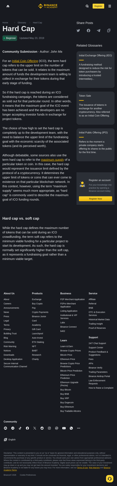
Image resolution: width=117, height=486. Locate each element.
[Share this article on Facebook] (88, 30)
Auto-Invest (37, 338)
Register (98, 6)
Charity (35, 359)
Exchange (36, 299)
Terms (6, 325)
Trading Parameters (98, 372)
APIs (91, 363)
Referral (92, 303)
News (6, 312)
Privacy (7, 329)
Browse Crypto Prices (70, 350)
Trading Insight (96, 324)
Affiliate (92, 299)
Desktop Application (13, 359)
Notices (7, 350)
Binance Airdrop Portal (99, 376)
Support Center (96, 347)
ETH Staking (38, 342)
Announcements (11, 308)
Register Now (95, 199)
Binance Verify (95, 367)
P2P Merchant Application (72, 299)
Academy (36, 325)
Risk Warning (10, 346)
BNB (91, 308)
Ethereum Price (67, 359)
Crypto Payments (40, 312)
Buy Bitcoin (65, 389)
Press (6, 316)
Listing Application (68, 311)
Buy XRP (64, 398)
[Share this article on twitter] (78, 30)
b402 (62, 331)
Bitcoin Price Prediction (71, 371)
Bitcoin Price (66, 355)
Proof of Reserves (97, 328)
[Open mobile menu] (109, 6)
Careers (7, 303)
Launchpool (37, 333)
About (6, 299)
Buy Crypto (37, 303)
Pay (34, 308)
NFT (34, 346)
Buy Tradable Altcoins (70, 411)
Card (34, 320)
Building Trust (10, 333)
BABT (35, 350)
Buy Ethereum (67, 407)
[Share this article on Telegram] (98, 30)
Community (9, 342)
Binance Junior (39, 316)
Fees (91, 359)
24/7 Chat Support (97, 343)
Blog (6, 338)
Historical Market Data (99, 319)
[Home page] (47, 6)
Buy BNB (64, 394)
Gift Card (36, 329)
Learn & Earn (66, 346)
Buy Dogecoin (67, 402)
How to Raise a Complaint (101, 388)
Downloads (9, 355)
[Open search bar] (86, 6)
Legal (6, 320)
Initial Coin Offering (25, 61)
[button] (110, 6)
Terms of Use (82, 468)
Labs (62, 322)
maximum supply (52, 159)
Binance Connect (68, 327)
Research (36, 355)
